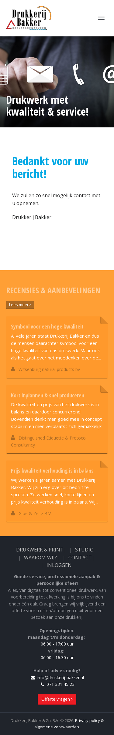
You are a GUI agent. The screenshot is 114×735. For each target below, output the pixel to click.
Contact (80, 557)
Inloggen (59, 565)
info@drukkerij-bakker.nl (57, 677)
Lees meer (20, 304)
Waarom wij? (40, 557)
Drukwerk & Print (40, 549)
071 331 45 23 (57, 684)
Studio (84, 549)
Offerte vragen (57, 699)
